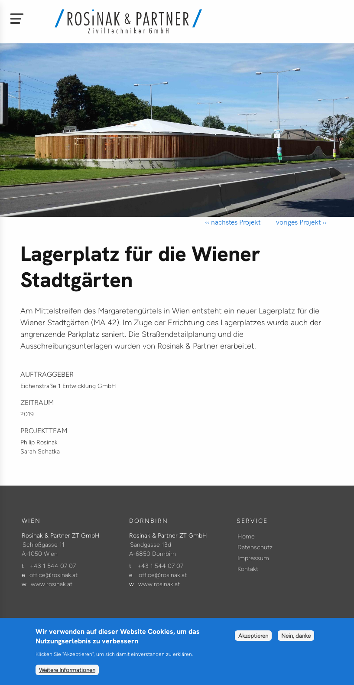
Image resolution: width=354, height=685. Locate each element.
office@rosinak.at (53, 575)
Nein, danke (296, 641)
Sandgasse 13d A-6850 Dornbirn (152, 549)
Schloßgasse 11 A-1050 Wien (43, 549)
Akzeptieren (253, 641)
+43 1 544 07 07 (53, 566)
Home (246, 536)
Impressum (253, 558)
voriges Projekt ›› (300, 221)
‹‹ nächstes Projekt (232, 221)
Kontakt (247, 569)
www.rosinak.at (51, 584)
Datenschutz (255, 547)
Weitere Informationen (67, 675)
